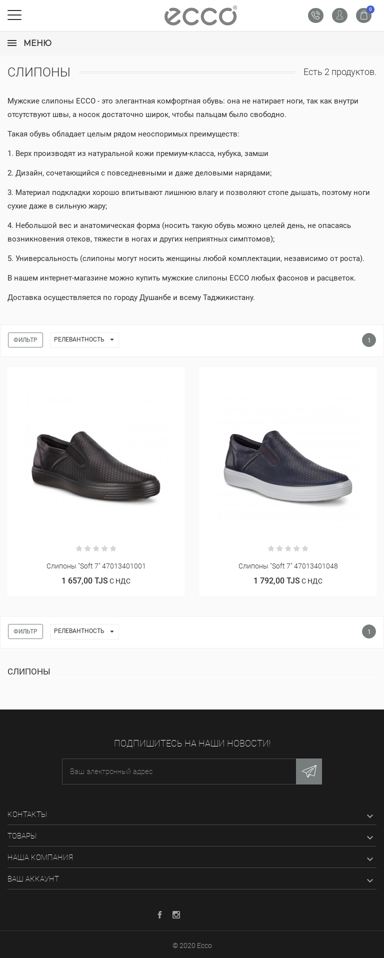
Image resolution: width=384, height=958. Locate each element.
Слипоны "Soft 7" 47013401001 (96, 566)
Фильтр (26, 340)
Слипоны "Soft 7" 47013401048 (288, 566)
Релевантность (86, 340)
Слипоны (29, 671)
